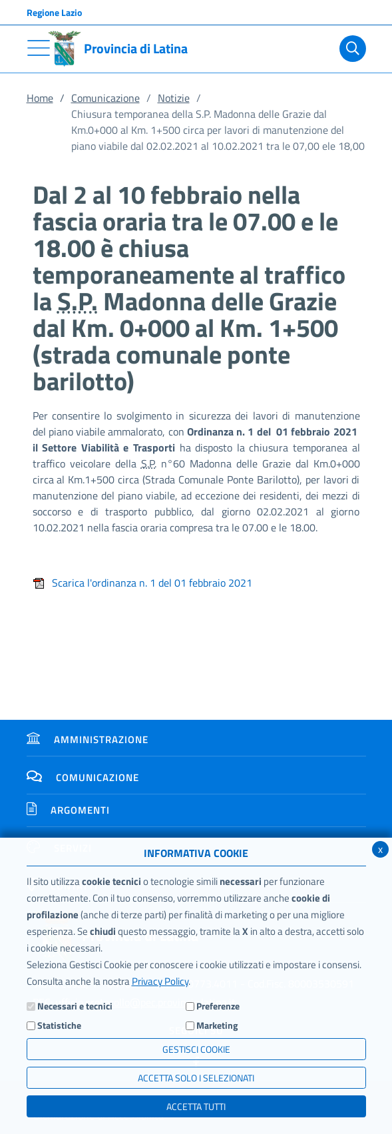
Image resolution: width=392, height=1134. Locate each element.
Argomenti (68, 810)
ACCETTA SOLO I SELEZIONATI (196, 1078)
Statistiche (59, 1025)
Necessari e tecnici (74, 1006)
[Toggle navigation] (38, 48)
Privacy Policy (160, 981)
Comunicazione (105, 98)
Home (40, 98)
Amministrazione (87, 739)
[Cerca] (352, 48)
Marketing (217, 1025)
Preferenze (218, 1006)
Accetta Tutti (196, 1106)
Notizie (174, 98)
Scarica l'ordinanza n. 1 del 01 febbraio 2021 (142, 583)
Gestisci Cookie (196, 1049)
